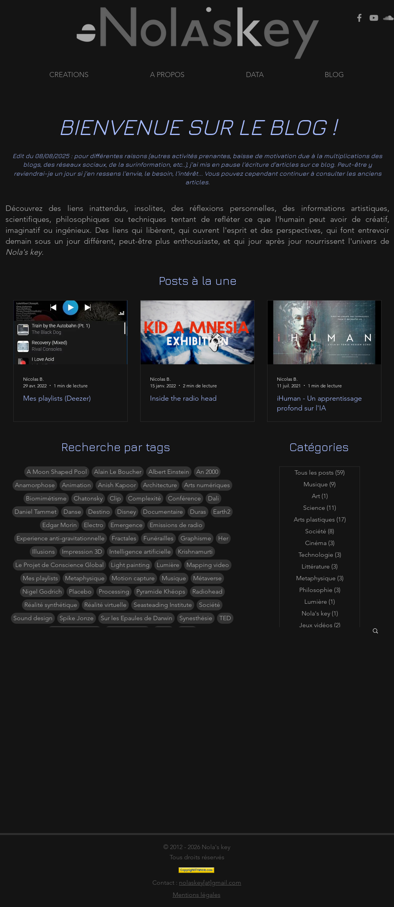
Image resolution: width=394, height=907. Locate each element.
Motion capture (133, 578)
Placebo (80, 591)
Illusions (43, 551)
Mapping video (207, 565)
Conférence (184, 498)
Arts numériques (207, 485)
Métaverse (207, 578)
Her (223, 538)
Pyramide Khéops (160, 591)
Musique (174, 578)
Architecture (160, 485)
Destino (99, 511)
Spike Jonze (77, 618)
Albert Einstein (168, 471)
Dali (213, 498)
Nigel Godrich (42, 591)
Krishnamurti (195, 551)
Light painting (130, 565)
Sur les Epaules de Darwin (136, 618)
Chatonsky (88, 498)
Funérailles (158, 538)
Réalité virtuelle (105, 604)
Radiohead (207, 591)
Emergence (126, 525)
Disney (126, 511)
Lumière (168, 565)
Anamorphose (35, 485)
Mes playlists (40, 578)
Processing (114, 591)
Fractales (124, 538)
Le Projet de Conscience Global (59, 565)
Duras (198, 511)
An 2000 (207, 471)
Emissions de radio (176, 525)
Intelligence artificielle (140, 551)
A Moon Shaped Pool (57, 471)
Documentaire (163, 511)
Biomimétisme (46, 498)
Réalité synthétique (50, 604)
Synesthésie (195, 618)
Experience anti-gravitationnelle (60, 538)
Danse (72, 511)
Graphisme (196, 538)
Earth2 (221, 511)
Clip (115, 498)
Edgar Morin (59, 525)
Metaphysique (85, 578)
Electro (93, 525)
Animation (76, 485)
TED (225, 618)
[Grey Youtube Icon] (374, 18)
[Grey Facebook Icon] (359, 18)
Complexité (144, 498)
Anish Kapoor (117, 485)
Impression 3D (82, 551)
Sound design (32, 618)
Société (209, 604)
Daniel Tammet (35, 511)
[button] (279, 75)
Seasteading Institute (163, 604)
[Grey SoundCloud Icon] (388, 18)
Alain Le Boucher (117, 471)
